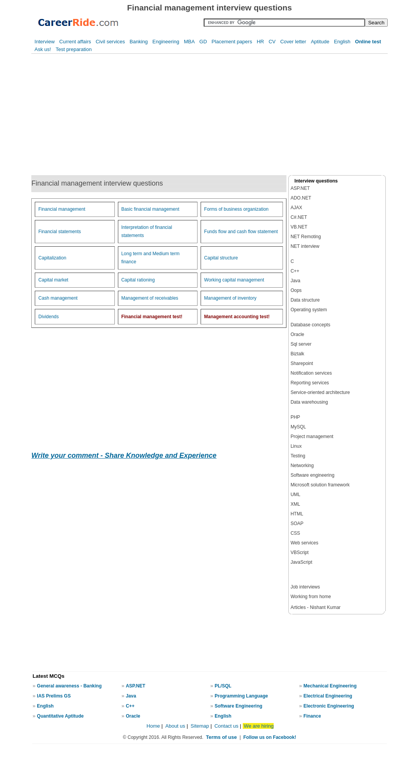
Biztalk (297, 353)
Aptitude (320, 41)
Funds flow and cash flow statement (241, 231)
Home (153, 726)
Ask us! (42, 49)
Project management (312, 436)
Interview (44, 41)
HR (260, 41)
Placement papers (231, 41)
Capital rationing (138, 280)
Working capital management (234, 280)
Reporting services (310, 382)
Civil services (110, 41)
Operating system (309, 309)
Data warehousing (309, 402)
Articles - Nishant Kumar (316, 607)
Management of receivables (149, 298)
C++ (295, 271)
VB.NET (299, 227)
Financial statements (59, 231)
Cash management (57, 298)
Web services (305, 543)
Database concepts (310, 324)
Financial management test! (151, 316)
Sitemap (200, 726)
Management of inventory (230, 298)
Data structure (305, 300)
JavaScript (301, 562)
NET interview (305, 246)
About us (175, 726)
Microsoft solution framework (320, 485)
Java (295, 280)
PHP (295, 417)
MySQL (298, 427)
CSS (295, 533)
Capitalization (52, 258)
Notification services (311, 373)
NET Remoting (306, 236)
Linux (296, 446)
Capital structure (221, 258)
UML (295, 494)
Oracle (297, 334)
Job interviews (305, 587)
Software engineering (312, 475)
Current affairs (75, 41)
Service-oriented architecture (320, 392)
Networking (302, 465)
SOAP (297, 523)
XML (295, 504)
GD (203, 41)
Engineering (165, 41)
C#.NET (299, 217)
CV (272, 41)
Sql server (301, 344)
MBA (189, 41)
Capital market (53, 280)
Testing (298, 456)
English (342, 41)
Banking (138, 41)
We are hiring (259, 726)
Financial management (61, 209)
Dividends (48, 316)
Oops (296, 290)
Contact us (226, 726)
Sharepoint (302, 363)
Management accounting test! (236, 316)
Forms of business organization (236, 209)
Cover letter (293, 41)
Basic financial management (150, 209)
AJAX (296, 207)
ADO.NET (301, 198)
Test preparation (74, 49)
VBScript (300, 552)
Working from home (311, 596)
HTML (297, 514)
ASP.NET (300, 188)
